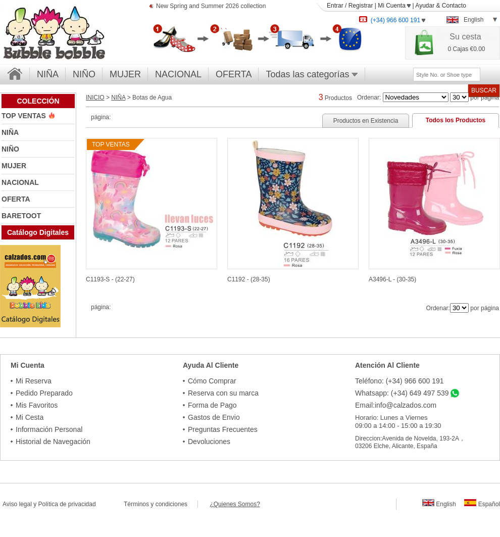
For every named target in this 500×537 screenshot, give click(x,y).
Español (482, 504)
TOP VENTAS (25, 116)
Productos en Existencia (365, 120)
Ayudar (424, 5)
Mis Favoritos (37, 405)
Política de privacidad (67, 504)
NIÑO (84, 74)
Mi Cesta (29, 417)
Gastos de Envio (214, 417)
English (439, 504)
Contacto (454, 5)
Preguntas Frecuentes (223, 429)
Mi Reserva (34, 381)
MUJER (125, 74)
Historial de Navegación (53, 441)
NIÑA (48, 74)
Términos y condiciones (160, 504)
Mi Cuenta (394, 5)
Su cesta (465, 36)
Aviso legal (17, 504)
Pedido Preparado (44, 393)
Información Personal (49, 429)
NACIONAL (178, 74)
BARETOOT (21, 216)
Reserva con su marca (223, 393)
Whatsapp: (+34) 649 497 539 (402, 393)
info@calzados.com (405, 405)
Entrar (335, 5)
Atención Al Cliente (387, 365)
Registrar (360, 5)
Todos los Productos (455, 120)
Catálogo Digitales (38, 232)
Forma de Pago (212, 405)
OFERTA (234, 74)
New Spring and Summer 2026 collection (211, 7)
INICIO (95, 97)
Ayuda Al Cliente (210, 365)
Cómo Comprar (212, 381)
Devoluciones (209, 441)
